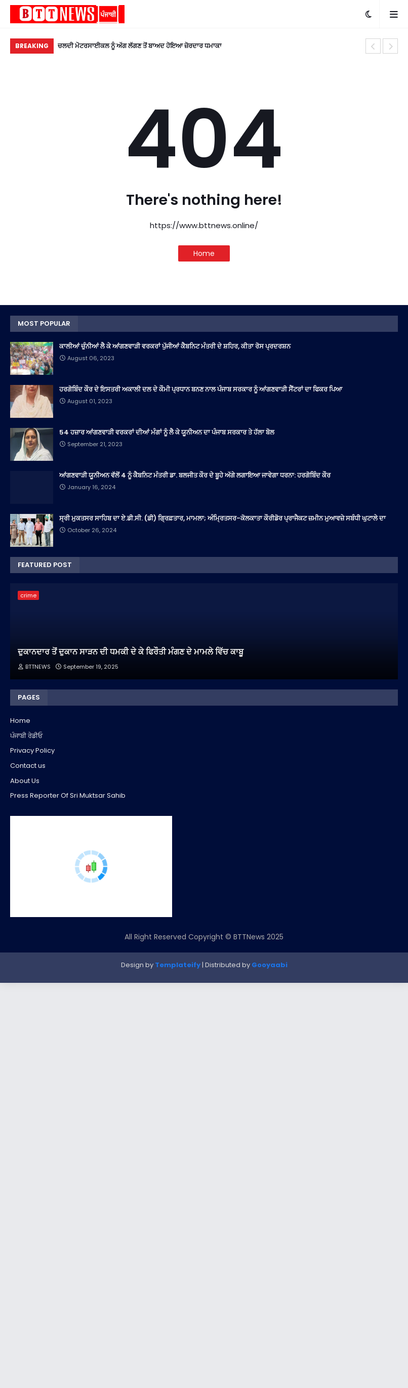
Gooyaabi (270, 965)
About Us (24, 781)
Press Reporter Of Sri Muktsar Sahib (68, 795)
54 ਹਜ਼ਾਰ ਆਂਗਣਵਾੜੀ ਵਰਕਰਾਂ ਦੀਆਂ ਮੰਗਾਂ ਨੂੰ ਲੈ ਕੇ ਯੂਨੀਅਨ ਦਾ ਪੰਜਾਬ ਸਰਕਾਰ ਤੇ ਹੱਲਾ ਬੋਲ (166, 432)
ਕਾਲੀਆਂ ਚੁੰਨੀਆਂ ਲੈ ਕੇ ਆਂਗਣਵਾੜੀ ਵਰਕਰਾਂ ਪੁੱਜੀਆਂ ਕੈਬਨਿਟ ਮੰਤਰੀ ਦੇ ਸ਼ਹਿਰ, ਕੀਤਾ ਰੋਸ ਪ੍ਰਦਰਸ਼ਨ (175, 346)
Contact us (28, 765)
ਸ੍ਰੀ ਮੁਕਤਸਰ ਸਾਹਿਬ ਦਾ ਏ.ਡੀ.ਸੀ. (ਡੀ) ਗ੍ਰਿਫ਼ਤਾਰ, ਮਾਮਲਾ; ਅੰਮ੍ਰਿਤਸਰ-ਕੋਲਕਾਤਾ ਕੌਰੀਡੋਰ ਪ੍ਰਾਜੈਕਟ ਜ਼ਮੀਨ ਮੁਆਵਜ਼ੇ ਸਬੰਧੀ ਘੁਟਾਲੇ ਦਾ (222, 518)
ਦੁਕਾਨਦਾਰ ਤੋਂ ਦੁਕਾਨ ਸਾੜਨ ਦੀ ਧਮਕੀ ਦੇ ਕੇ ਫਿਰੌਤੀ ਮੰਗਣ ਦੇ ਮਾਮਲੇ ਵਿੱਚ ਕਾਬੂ (130, 652)
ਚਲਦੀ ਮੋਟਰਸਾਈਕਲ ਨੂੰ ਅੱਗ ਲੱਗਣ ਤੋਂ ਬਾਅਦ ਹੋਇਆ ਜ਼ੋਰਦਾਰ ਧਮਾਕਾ (140, 46)
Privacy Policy (32, 750)
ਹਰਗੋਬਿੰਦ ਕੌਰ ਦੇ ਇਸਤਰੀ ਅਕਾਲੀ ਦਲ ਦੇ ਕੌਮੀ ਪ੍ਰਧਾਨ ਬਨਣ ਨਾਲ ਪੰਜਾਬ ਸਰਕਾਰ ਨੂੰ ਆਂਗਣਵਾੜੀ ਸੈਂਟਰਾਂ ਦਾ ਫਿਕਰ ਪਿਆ (200, 389)
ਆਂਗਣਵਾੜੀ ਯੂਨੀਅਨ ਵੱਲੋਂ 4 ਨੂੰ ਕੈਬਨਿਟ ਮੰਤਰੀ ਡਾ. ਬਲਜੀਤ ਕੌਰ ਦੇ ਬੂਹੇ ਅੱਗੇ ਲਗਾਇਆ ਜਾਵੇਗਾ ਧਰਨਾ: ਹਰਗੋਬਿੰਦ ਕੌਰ (195, 475)
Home (204, 253)
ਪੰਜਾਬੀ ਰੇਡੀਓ (26, 736)
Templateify (177, 965)
